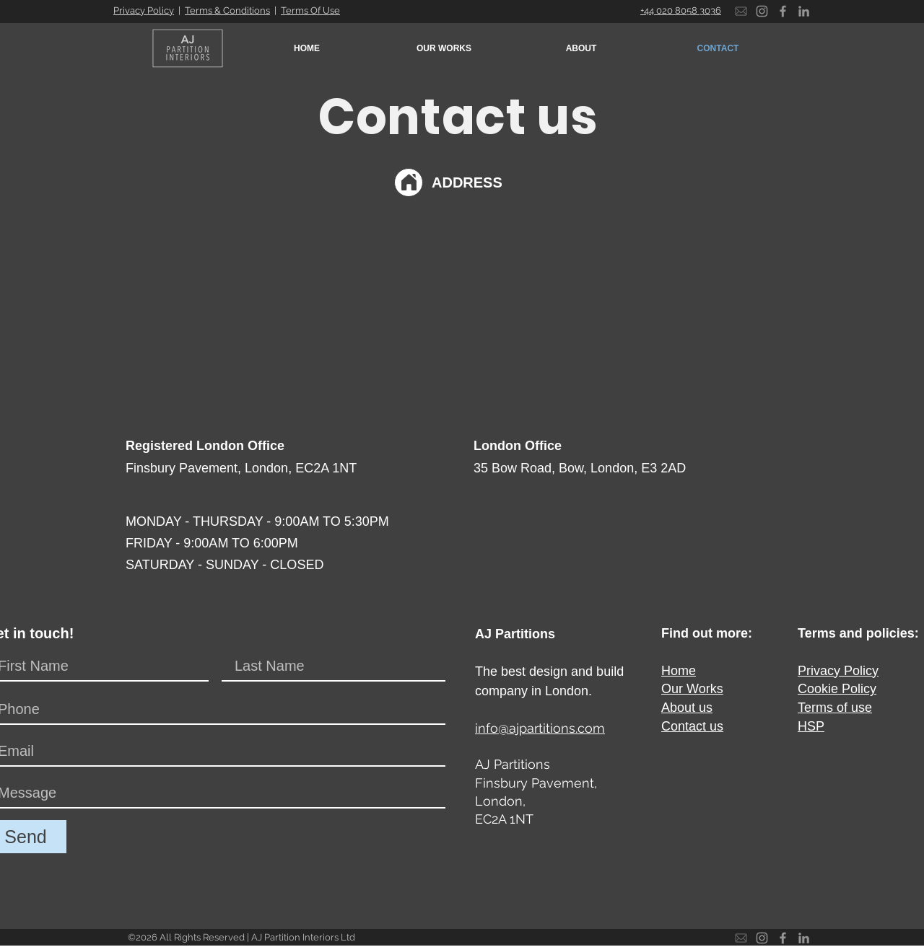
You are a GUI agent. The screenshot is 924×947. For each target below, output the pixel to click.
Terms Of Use (310, 10)
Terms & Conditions (227, 10)
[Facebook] (782, 11)
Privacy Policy (143, 10)
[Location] (408, 182)
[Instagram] (762, 11)
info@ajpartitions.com (540, 728)
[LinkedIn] (803, 11)
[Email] (741, 11)
